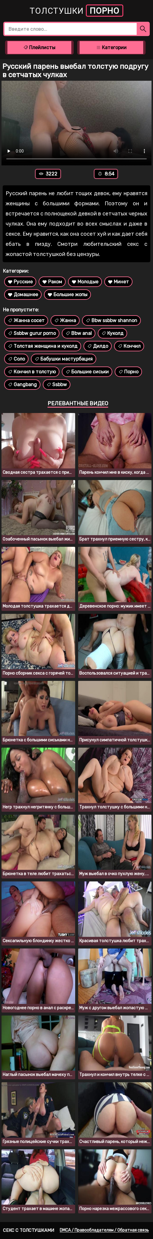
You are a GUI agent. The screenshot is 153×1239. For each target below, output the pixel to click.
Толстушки (76, 10)
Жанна (65, 320)
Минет (118, 282)
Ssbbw (56, 384)
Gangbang (22, 384)
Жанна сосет (26, 320)
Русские (20, 282)
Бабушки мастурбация (63, 359)
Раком (52, 282)
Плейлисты (39, 47)
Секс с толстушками (28, 1230)
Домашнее (23, 294)
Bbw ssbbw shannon (111, 320)
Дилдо (97, 346)
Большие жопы (67, 294)
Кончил (129, 346)
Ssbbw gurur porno (32, 333)
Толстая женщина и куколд (43, 346)
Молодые (85, 282)
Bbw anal (78, 333)
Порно (128, 372)
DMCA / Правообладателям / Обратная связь (104, 1230)
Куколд (112, 333)
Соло (16, 359)
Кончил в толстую (32, 372)
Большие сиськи (87, 372)
